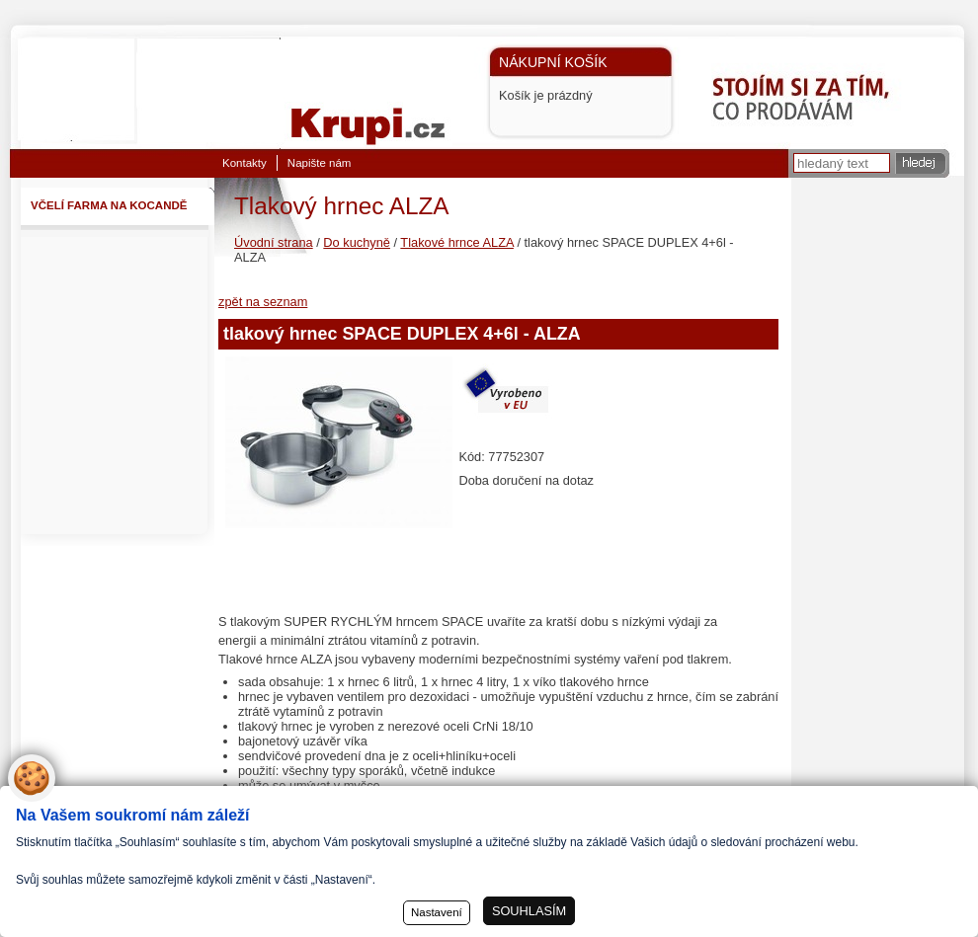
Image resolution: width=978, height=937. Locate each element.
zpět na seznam (262, 301)
